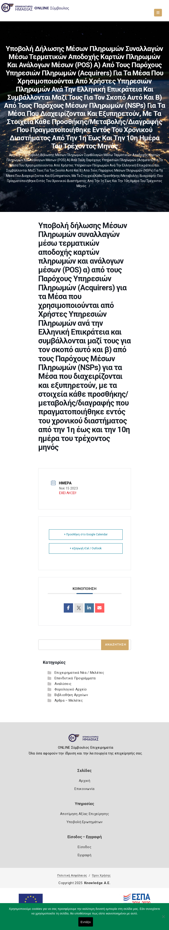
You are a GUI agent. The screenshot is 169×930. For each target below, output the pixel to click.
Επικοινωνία (84, 789)
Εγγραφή (84, 855)
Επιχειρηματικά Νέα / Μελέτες (79, 673)
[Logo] (84, 739)
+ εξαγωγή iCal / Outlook (86, 548)
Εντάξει (86, 922)
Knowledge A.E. (97, 883)
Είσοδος (84, 847)
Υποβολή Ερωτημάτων (84, 822)
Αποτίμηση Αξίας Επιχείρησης (84, 814)
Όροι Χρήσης (101, 875)
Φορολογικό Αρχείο (70, 689)
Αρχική (14, 155)
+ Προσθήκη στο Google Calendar (86, 534)
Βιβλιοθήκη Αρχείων (71, 695)
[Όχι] (163, 919)
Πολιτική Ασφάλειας (72, 875)
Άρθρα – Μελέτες (68, 700)
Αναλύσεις (63, 684)
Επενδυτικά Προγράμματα (75, 678)
